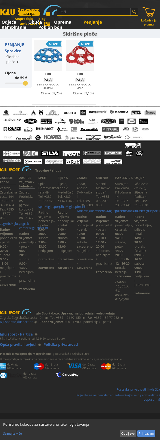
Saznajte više (12, 433)
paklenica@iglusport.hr (132, 211)
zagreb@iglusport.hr (15, 223)
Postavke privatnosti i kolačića (138, 389)
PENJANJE (14, 44)
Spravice (13, 50)
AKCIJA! (29, 13)
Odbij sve (127, 433)
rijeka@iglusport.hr (71, 206)
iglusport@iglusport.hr (16, 322)
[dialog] (80, 429)
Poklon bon (50, 26)
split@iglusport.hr (51, 206)
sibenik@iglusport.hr (111, 211)
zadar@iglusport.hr (91, 211)
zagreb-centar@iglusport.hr (33, 225)
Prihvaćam (146, 433)
